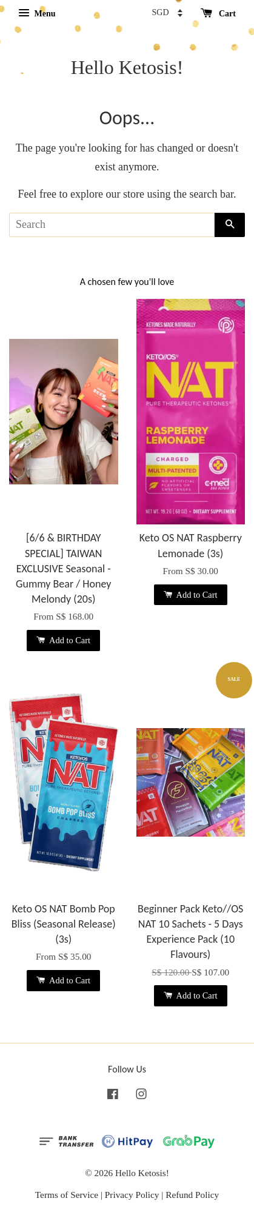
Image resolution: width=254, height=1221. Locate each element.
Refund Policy (192, 1194)
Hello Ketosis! (127, 67)
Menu (37, 13)
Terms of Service (66, 1194)
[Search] (112, 225)
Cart (218, 13)
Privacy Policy (132, 1194)
